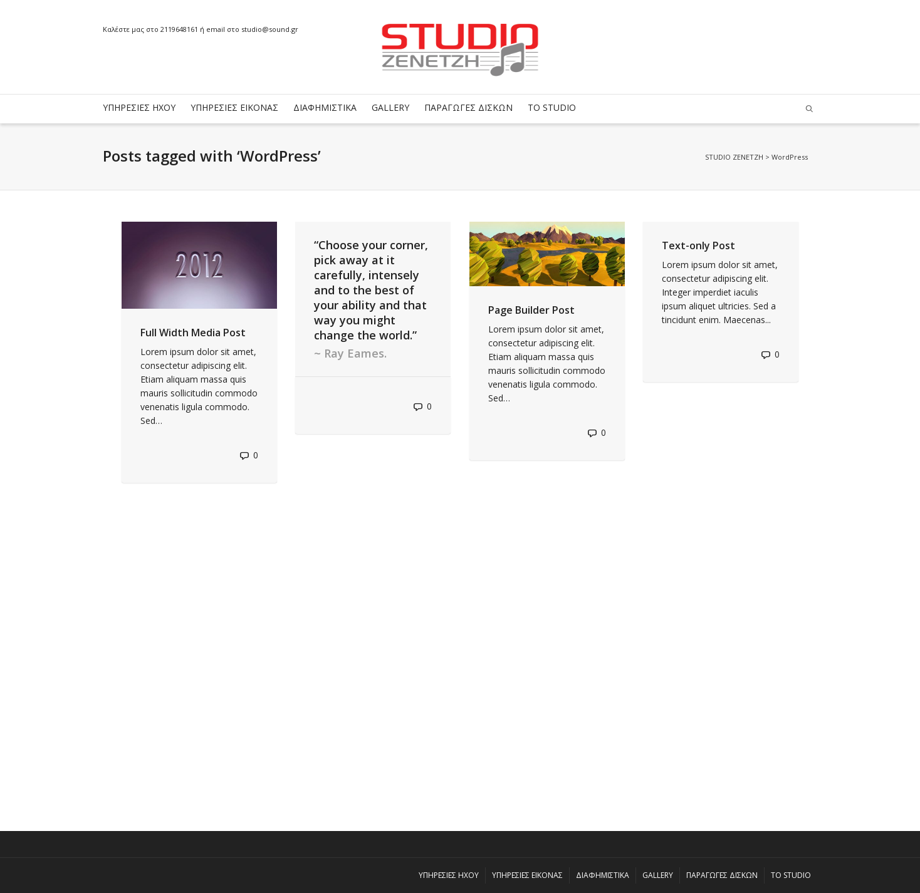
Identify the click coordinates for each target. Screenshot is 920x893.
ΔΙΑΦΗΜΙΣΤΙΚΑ (325, 107)
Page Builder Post (531, 310)
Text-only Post (698, 245)
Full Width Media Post (193, 332)
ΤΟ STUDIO (552, 107)
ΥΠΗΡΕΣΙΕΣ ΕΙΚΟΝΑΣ (234, 107)
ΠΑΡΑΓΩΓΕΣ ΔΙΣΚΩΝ (468, 107)
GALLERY (390, 107)
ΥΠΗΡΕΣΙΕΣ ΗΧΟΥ (139, 107)
